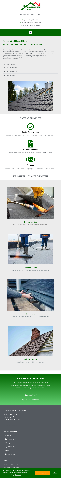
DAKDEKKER (11, 64)
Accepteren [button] (42, 473)
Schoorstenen (30, 359)
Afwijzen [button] (54, 473)
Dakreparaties (30, 222)
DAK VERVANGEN (12, 68)
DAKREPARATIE (12, 71)
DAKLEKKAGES (11, 75)
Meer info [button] (18, 475)
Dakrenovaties (30, 267)
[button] (30, 32)
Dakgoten (30, 314)
